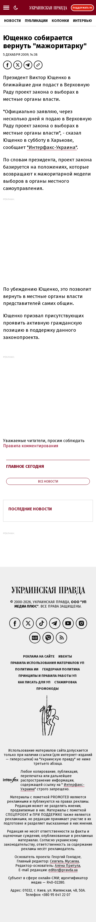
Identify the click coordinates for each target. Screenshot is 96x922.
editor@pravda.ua (63, 870)
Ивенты (65, 656)
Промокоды (47, 689)
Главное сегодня (25, 466)
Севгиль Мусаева (64, 861)
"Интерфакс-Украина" (52, 147)
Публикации (36, 21)
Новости (12, 21)
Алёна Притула (67, 865)
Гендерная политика (61, 669)
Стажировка (65, 682)
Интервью (82, 21)
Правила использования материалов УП (47, 663)
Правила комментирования (30, 445)
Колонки (60, 21)
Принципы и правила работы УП (47, 676)
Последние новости (30, 508)
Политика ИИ (26, 669)
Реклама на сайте (39, 656)
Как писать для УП (34, 682)
